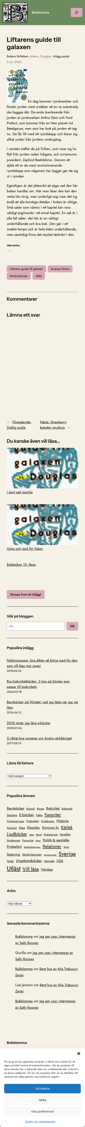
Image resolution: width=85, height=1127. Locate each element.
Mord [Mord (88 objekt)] (38, 835)
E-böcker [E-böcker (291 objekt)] (26, 815)
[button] (79, 1053)
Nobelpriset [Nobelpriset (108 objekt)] (51, 835)
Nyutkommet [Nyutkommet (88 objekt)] (13, 840)
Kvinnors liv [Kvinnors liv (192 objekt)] (50, 827)
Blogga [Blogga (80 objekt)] (40, 808)
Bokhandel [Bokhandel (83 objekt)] (67, 808)
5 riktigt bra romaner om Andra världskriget (39, 738)
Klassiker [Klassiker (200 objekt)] (33, 827)
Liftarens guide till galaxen (26, 269)
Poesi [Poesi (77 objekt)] (38, 840)
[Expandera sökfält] (76, 12)
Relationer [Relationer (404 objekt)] (52, 846)
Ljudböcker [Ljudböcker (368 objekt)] (17, 834)
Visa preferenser (42, 1111)
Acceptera (42, 1088)
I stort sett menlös (42, 471)
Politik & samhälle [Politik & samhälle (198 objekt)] (56, 840)
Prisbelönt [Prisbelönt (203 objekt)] (14, 846)
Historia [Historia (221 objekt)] (63, 821)
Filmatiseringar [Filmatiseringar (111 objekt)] (15, 821)
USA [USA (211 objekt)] (60, 860)
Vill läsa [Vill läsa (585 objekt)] (31, 869)
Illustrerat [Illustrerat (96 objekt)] (12, 828)
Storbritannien (19, 276)
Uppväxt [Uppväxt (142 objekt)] (49, 861)
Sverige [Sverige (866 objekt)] (67, 854)
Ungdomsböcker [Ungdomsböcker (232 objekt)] (29, 861)
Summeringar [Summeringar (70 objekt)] (50, 854)
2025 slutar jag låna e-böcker (28, 722)
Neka (42, 1100)
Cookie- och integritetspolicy (40, 1121)
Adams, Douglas (40, 56)
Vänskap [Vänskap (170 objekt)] (47, 869)
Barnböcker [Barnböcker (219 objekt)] (15, 808)
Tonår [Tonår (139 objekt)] (10, 861)
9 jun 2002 (14, 62)
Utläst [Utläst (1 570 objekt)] (13, 868)
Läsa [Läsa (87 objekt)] (31, 834)
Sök (72, 626)
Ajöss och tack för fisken (42, 527)
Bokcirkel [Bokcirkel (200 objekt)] (53, 808)
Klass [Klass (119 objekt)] (22, 828)
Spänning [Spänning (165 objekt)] (13, 854)
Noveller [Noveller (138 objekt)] (65, 834)
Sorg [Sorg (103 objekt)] (66, 847)
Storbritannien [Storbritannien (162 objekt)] (32, 854)
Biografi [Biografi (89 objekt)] (31, 809)
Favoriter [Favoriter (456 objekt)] (52, 814)
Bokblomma (40, 12)
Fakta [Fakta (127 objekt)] (39, 815)
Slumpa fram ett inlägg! (25, 594)
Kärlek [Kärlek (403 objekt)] (67, 827)
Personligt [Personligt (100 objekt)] (27, 840)
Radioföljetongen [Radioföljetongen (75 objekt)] (32, 847)
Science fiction (60, 269)
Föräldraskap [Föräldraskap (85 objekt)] (47, 821)
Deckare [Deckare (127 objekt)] (12, 815)
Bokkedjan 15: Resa (21, 564)
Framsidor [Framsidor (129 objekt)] (32, 821)
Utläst (38, 276)
